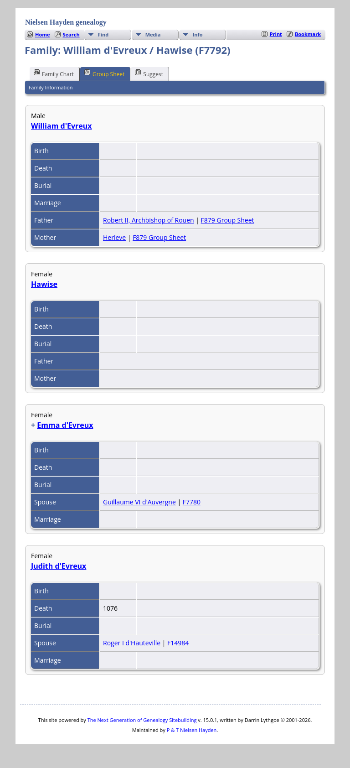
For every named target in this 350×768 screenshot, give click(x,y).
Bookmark (308, 34)
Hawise (44, 284)
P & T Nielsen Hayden (192, 729)
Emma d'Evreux (65, 425)
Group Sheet (104, 73)
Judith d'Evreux (58, 566)
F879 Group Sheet (227, 220)
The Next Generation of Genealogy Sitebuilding (142, 719)
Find (103, 34)
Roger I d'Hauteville (131, 642)
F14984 (178, 642)
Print (276, 34)
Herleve (114, 237)
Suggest (149, 73)
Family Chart (54, 73)
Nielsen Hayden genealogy (66, 22)
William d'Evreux (61, 126)
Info (198, 34)
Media (153, 34)
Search (71, 34)
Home (42, 34)
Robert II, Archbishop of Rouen (148, 220)
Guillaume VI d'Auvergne (139, 502)
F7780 (192, 502)
